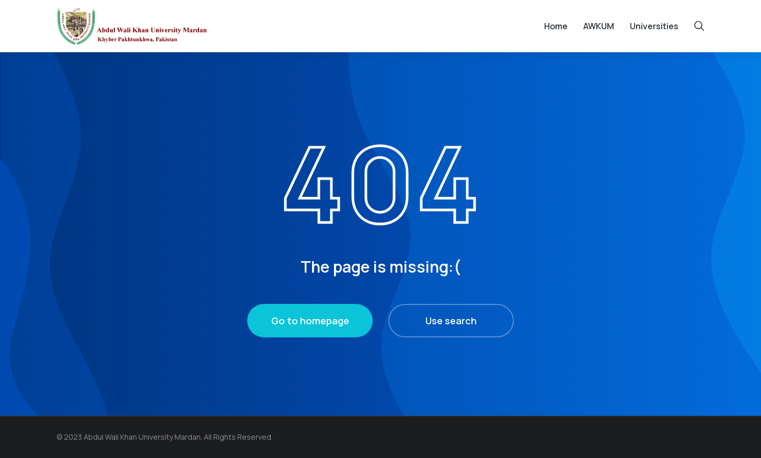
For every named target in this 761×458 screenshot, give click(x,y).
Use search (451, 320)
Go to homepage (310, 320)
